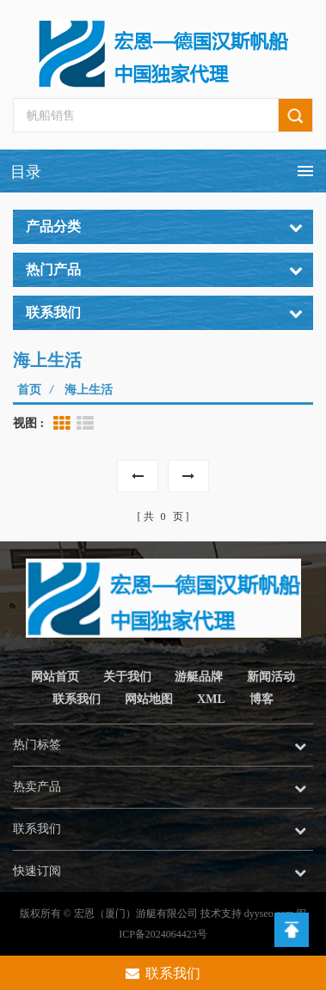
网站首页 (55, 676)
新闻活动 (271, 676)
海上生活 (89, 389)
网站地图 (149, 699)
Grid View (62, 423)
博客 (261, 699)
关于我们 (127, 676)
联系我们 (76, 699)
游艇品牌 (199, 676)
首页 (29, 389)
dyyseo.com (269, 914)
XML (211, 699)
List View (85, 423)
